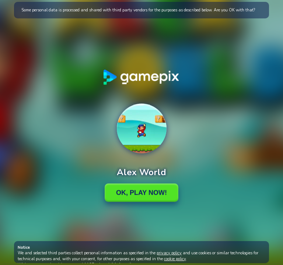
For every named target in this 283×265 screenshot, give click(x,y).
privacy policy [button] (169, 253)
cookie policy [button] (175, 259)
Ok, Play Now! (141, 192)
